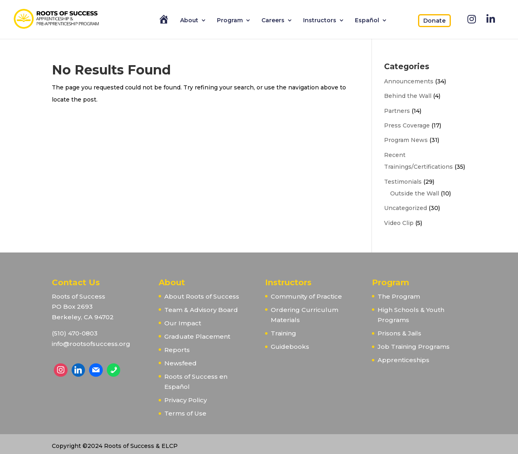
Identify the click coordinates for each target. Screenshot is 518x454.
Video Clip (399, 223)
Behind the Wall (407, 96)
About (189, 20)
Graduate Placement (197, 336)
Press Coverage (407, 125)
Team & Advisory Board (201, 310)
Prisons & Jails (399, 333)
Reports (177, 350)
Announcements (408, 81)
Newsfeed (180, 363)
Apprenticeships (403, 360)
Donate (434, 20)
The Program (399, 296)
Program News (406, 140)
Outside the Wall (414, 193)
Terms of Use (185, 413)
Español (367, 20)
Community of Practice (306, 296)
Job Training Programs (414, 346)
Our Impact (182, 323)
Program (230, 20)
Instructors (319, 20)
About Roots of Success (201, 296)
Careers (272, 20)
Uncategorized (405, 208)
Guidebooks (290, 346)
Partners (397, 111)
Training (283, 333)
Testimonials (403, 181)
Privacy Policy (185, 400)
